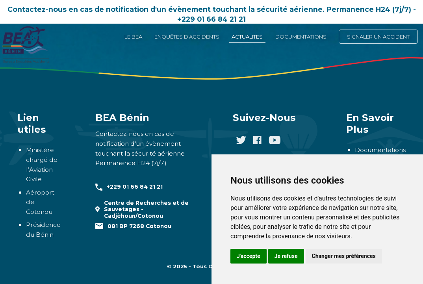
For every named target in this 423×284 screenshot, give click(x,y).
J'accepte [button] (248, 256)
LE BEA (133, 36)
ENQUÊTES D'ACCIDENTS (186, 36)
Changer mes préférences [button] (344, 256)
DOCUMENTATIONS (301, 36)
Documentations (380, 150)
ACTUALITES (247, 36)
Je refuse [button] (286, 256)
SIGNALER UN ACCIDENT (378, 36)
